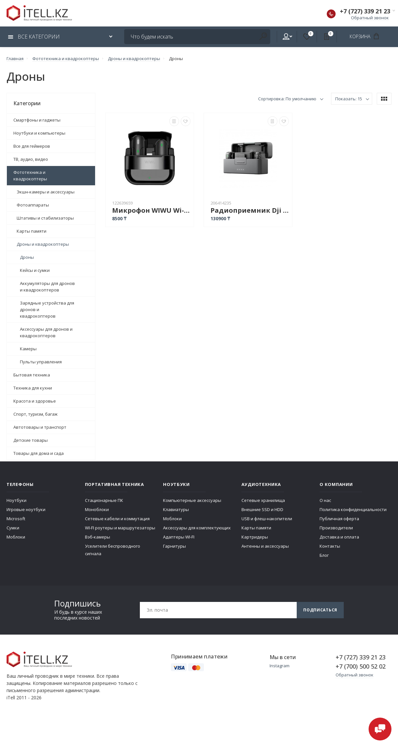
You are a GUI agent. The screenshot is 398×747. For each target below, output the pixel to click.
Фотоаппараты (33, 205)
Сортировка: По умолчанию (287, 99)
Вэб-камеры (97, 537)
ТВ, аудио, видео (30, 159)
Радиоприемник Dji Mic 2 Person (249, 210)
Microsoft (16, 519)
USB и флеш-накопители (266, 519)
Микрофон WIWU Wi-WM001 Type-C (151, 210)
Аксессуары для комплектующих (197, 528)
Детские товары (30, 440)
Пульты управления (41, 362)
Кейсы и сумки (35, 270)
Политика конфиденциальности (353, 509)
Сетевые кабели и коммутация (117, 519)
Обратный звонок (370, 18)
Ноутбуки (16, 500)
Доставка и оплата (339, 537)
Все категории (34, 36)
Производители (336, 528)
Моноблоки (97, 509)
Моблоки (16, 537)
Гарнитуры (174, 546)
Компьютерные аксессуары (192, 500)
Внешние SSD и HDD (262, 509)
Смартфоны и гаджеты (36, 120)
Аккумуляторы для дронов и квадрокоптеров (47, 286)
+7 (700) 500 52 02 (361, 666)
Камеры (28, 349)
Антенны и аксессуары (265, 546)
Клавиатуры (176, 509)
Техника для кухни (32, 388)
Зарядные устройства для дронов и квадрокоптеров (47, 309)
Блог (324, 555)
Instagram (280, 666)
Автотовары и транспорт (39, 427)
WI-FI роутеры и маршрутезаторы (120, 528)
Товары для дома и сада (38, 453)
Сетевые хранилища (263, 500)
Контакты (330, 546)
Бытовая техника (31, 375)
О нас (325, 500)
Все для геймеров (31, 146)
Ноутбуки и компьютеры (39, 133)
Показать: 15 (348, 99)
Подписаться (320, 610)
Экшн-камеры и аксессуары (46, 192)
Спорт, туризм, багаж (35, 414)
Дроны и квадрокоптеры (43, 244)
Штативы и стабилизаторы (45, 218)
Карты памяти (31, 231)
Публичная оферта (339, 519)
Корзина (366, 36)
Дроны (27, 257)
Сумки (13, 528)
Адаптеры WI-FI (178, 537)
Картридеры (254, 537)
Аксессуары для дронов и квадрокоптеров (46, 332)
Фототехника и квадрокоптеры (30, 175)
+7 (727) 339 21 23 (365, 11)
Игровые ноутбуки (26, 509)
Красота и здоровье (34, 401)
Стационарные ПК (104, 500)
